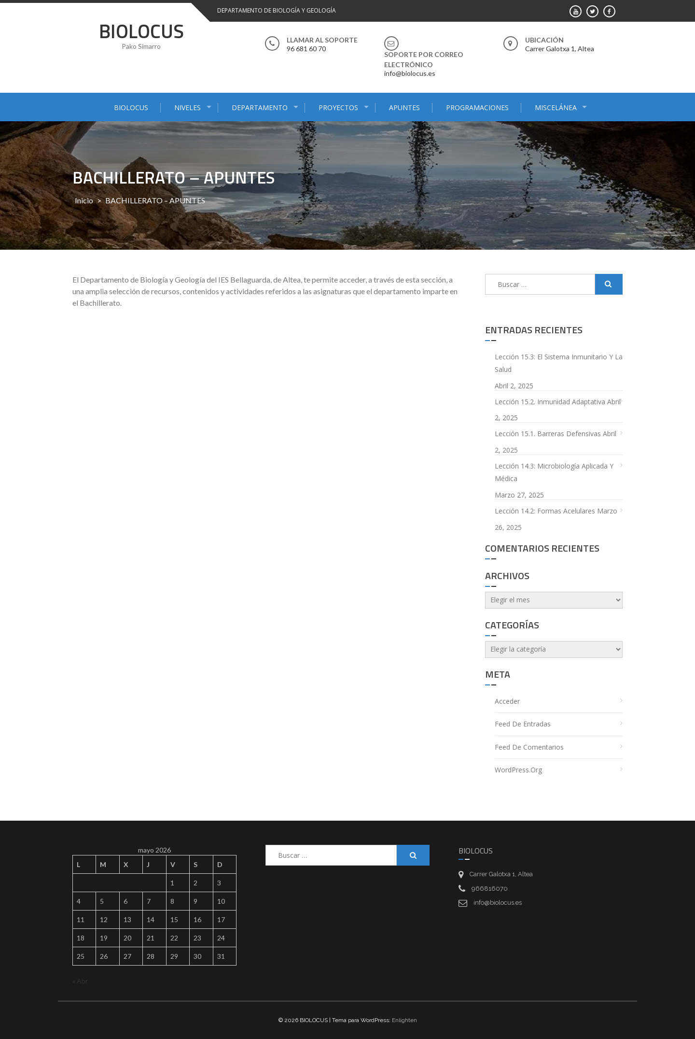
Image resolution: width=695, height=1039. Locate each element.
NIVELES (187, 107)
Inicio (84, 200)
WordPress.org (518, 769)
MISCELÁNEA (556, 107)
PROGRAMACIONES (477, 107)
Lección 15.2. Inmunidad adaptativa (550, 401)
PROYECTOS (338, 107)
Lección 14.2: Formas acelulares (545, 510)
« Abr (80, 981)
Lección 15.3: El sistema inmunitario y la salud (559, 363)
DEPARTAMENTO (260, 107)
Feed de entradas (523, 723)
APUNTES (404, 107)
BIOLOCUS (141, 31)
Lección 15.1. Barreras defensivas (548, 433)
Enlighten (404, 1020)
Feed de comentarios (529, 747)
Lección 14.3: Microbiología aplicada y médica (554, 472)
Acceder (507, 701)
